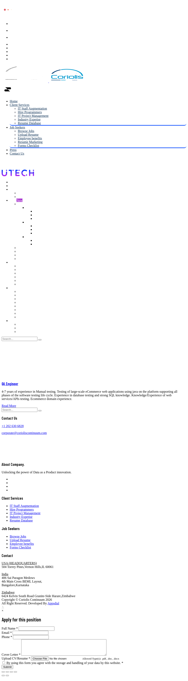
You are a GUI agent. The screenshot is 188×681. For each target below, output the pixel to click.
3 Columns (33, 222)
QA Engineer (10, 383)
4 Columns (33, 236)
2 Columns (33, 207)
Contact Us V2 (27, 328)
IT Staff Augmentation (32, 108)
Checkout (24, 258)
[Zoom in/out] (15, 675)
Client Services (19, 105)
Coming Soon (27, 317)
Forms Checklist (28, 145)
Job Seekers (17, 127)
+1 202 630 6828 (13, 426)
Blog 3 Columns (28, 280)
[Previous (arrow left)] (3, 678)
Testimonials (26, 313)
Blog (13, 262)
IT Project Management (33, 116)
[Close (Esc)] (3, 675)
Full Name (10, 628)
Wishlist (23, 251)
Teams (22, 309)
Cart (20, 255)
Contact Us (17, 153)
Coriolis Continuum (32, 599)
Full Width (41, 218)
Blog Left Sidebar (29, 269)
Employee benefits (30, 138)
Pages (13, 288)
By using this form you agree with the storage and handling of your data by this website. (64, 666)
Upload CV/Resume (16, 661)
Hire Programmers (30, 112)
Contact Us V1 (27, 324)
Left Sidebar (42, 211)
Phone (7, 637)
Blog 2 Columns (28, 277)
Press (13, 150)
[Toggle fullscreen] (11, 675)
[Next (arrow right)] (7, 678)
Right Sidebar (43, 215)
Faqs (21, 302)
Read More (9, 405)
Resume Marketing (30, 142)
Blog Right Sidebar (30, 273)
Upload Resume (28, 134)
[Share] (7, 675)
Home (14, 101)
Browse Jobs (26, 131)
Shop (16, 200)
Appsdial (53, 603)
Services (23, 291)
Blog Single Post (29, 284)
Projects (23, 295)
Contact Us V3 (27, 331)
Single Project (27, 298)
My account (25, 247)
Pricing (22, 306)
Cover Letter (11, 657)
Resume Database (29, 123)
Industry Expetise (29, 119)
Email (7, 632)
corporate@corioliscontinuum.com (24, 433)
